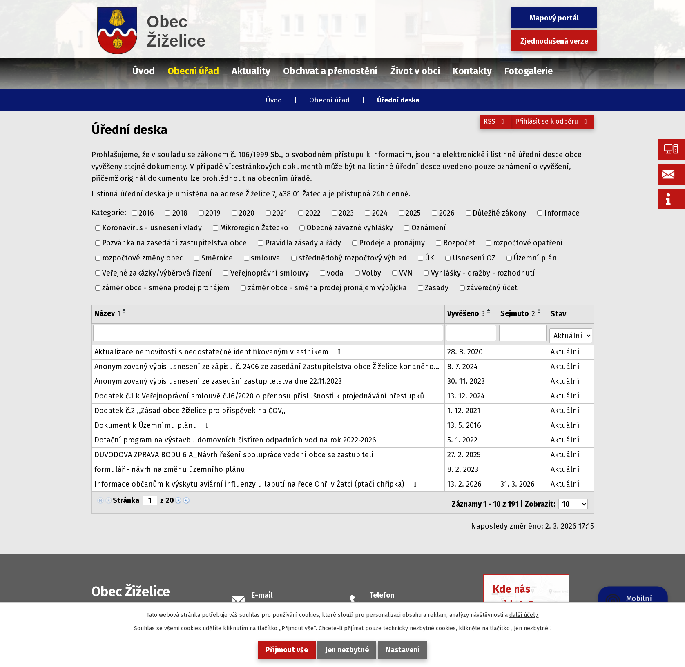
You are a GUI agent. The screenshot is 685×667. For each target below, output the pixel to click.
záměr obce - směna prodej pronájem (166, 287)
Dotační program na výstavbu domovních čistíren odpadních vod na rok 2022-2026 (235, 437)
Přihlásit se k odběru (547, 126)
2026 (447, 212)
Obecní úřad (329, 100)
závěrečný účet (492, 287)
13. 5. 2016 (465, 422)
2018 (179, 212)
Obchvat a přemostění (330, 71)
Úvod (274, 100)
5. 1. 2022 (463, 437)
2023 (346, 212)
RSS (481, 126)
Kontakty (472, 71)
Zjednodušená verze (554, 41)
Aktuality (251, 71)
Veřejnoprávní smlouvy (269, 272)
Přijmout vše (280, 649)
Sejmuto (518, 313)
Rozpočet (459, 242)
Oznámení (428, 227)
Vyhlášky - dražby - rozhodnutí (483, 272)
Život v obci (415, 71)
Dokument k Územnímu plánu (153, 422)
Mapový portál (554, 17)
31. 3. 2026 (518, 481)
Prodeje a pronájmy (392, 242)
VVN (406, 272)
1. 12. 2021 (464, 407)
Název (107, 313)
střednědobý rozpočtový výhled (353, 257)
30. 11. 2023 (466, 378)
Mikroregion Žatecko (254, 227)
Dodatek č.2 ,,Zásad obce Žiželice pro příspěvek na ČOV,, (190, 407)
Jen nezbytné (347, 649)
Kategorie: (108, 212)
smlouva (265, 257)
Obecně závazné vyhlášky (349, 227)
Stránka (126, 497)
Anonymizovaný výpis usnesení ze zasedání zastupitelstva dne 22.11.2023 (218, 378)
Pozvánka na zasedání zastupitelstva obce (174, 242)
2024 (380, 212)
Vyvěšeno (466, 313)
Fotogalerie (528, 71)
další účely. (524, 614)
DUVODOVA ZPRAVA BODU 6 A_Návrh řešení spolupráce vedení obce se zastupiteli (233, 451)
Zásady (436, 287)
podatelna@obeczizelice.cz (297, 600)
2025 (413, 212)
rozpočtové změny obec (142, 257)
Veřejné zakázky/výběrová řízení (157, 272)
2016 (146, 212)
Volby (371, 272)
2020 (246, 212)
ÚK (429, 257)
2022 (313, 212)
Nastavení (409, 649)
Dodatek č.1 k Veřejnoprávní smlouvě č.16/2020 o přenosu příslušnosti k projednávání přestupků (259, 393)
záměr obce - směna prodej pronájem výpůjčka (327, 287)
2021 (279, 212)
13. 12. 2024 (466, 393)
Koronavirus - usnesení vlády (152, 227)
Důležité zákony (499, 212)
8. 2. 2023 (463, 466)
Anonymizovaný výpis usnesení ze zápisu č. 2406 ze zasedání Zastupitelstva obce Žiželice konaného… (266, 363)
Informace (562, 212)
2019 (213, 212)
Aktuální (565, 349)
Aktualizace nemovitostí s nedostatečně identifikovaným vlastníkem (219, 349)
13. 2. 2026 (465, 481)
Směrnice (217, 257)
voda (335, 272)
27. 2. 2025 (464, 451)
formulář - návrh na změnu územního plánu (169, 466)
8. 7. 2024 (463, 363)
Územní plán (535, 257)
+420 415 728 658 (397, 600)
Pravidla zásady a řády (303, 242)
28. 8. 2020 (465, 349)
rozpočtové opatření (528, 242)
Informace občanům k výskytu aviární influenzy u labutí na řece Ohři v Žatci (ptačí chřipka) (256, 481)
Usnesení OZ (474, 257)
